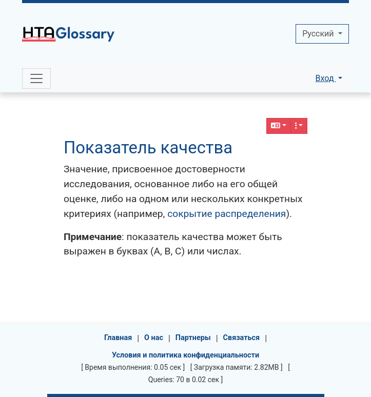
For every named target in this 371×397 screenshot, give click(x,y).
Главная (118, 337)
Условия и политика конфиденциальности (185, 355)
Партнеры (193, 337)
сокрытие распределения (226, 214)
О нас (153, 337)
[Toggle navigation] (36, 78)
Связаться (241, 337)
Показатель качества (148, 147)
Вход (326, 78)
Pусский (319, 33)
